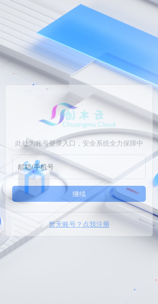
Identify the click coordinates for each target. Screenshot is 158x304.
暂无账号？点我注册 (79, 224)
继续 (79, 193)
